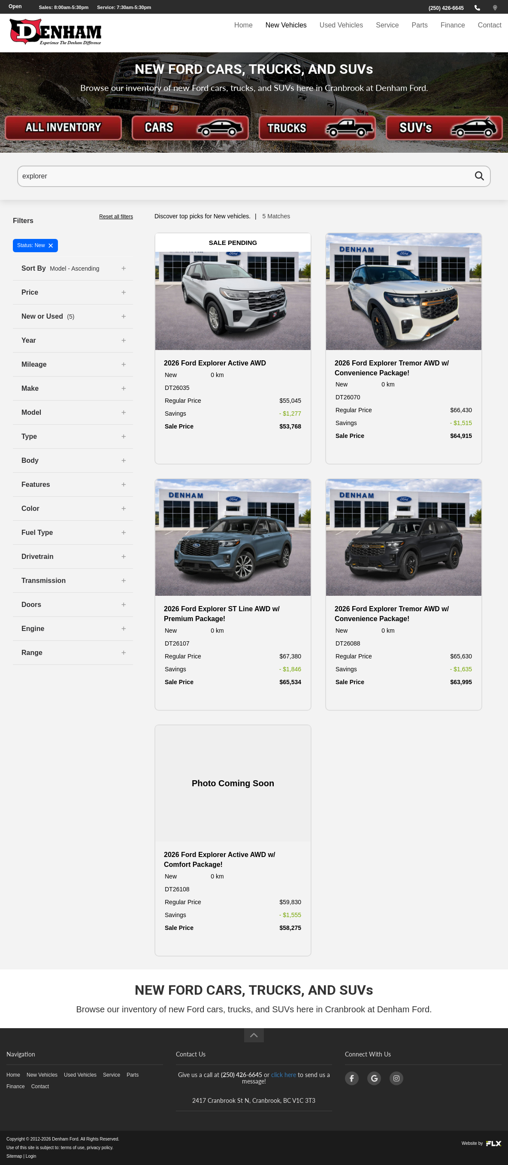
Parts (420, 32)
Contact (490, 32)
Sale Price (179, 426)
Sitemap (14, 1156)
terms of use (73, 1147)
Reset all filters (116, 217)
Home (243, 32)
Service (387, 32)
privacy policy (99, 1147)
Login (31, 1156)
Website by (482, 1143)
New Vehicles (286, 32)
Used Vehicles (341, 32)
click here (283, 1074)
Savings (175, 413)
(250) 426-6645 (446, 8)
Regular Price (183, 400)
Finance (453, 32)
